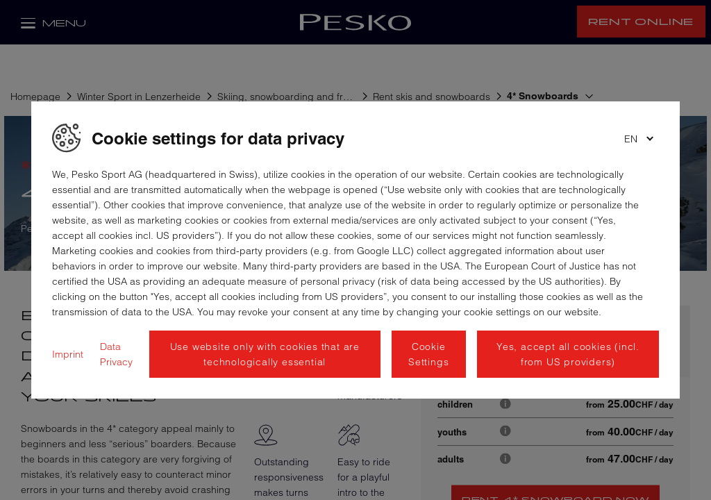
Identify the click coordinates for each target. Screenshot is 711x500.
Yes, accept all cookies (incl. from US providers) (567, 354)
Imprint (67, 354)
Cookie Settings (428, 354)
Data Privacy (116, 354)
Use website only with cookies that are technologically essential (265, 354)
